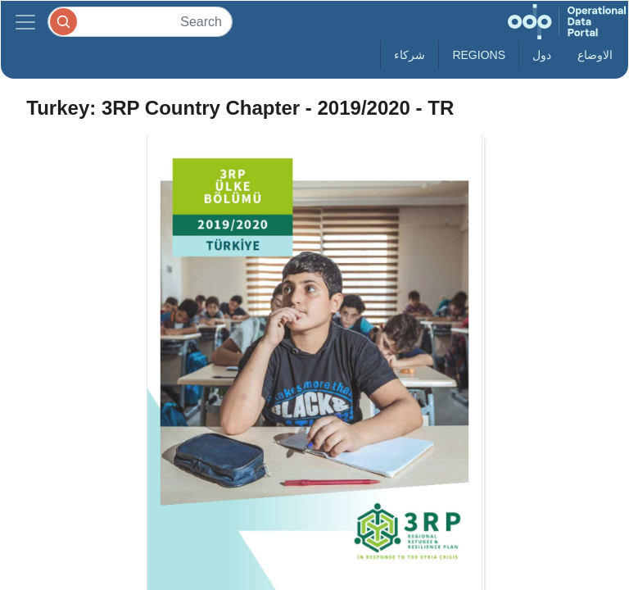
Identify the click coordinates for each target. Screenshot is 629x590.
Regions (478, 54)
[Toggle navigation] (25, 21)
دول (541, 54)
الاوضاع (595, 54)
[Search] (140, 22)
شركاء (409, 54)
